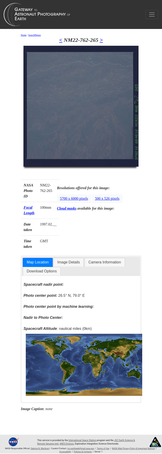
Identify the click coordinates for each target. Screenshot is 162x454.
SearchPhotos (34, 35)
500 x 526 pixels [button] (107, 198)
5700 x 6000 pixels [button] (74, 198)
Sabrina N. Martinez (40, 448)
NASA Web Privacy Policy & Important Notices (133, 448)
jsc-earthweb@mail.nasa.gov (80, 448)
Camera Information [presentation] (104, 262)
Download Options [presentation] (42, 271)
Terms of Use (103, 448)
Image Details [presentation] (68, 262)
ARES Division (67, 444)
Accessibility (65, 452)
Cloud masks (66, 208)
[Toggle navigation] (151, 14)
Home (23, 35)
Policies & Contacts (83, 452)
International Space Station (82, 440)
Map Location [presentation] (38, 262)
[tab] (38, 262)
